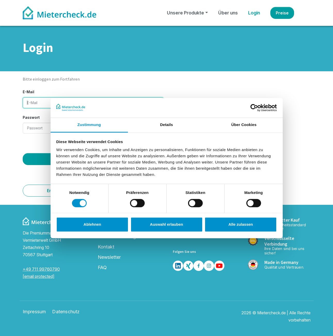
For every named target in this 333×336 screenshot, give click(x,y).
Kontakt (106, 246)
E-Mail (28, 92)
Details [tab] (166, 125)
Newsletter (109, 257)
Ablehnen (92, 224)
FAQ (102, 267)
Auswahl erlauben (166, 224)
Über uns (228, 12)
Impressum (34, 311)
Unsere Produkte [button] (185, 12)
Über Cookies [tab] (244, 125)
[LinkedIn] (178, 266)
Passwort (31, 117)
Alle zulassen (240, 224)
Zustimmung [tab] (89, 125)
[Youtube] (219, 266)
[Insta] (209, 266)
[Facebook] (198, 266)
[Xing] (188, 266)
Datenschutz (65, 311)
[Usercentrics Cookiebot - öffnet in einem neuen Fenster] (254, 108)
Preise (282, 12)
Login (254, 12)
